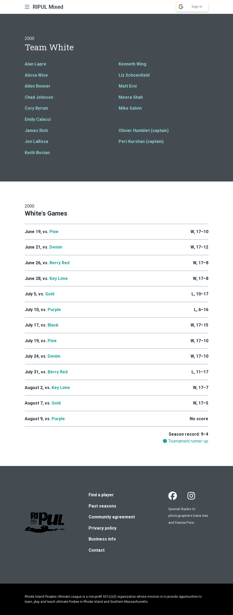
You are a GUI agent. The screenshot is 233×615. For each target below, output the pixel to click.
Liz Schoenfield (134, 75)
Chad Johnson (39, 97)
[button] (27, 7)
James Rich (36, 130)
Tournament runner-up (185, 441)
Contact (97, 550)
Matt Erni (128, 86)
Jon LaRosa (36, 141)
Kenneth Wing (132, 64)
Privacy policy (103, 528)
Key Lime (58, 278)
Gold (49, 293)
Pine (54, 231)
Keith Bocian (37, 152)
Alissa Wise (36, 75)
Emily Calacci (38, 119)
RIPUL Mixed (48, 7)
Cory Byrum (36, 108)
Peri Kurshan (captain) (141, 141)
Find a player (101, 494)
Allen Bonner (38, 86)
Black (53, 325)
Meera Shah (131, 97)
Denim (55, 247)
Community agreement (112, 516)
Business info (102, 539)
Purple (54, 309)
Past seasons (102, 506)
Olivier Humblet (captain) (144, 130)
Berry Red (59, 262)
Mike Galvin (130, 108)
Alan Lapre (35, 64)
